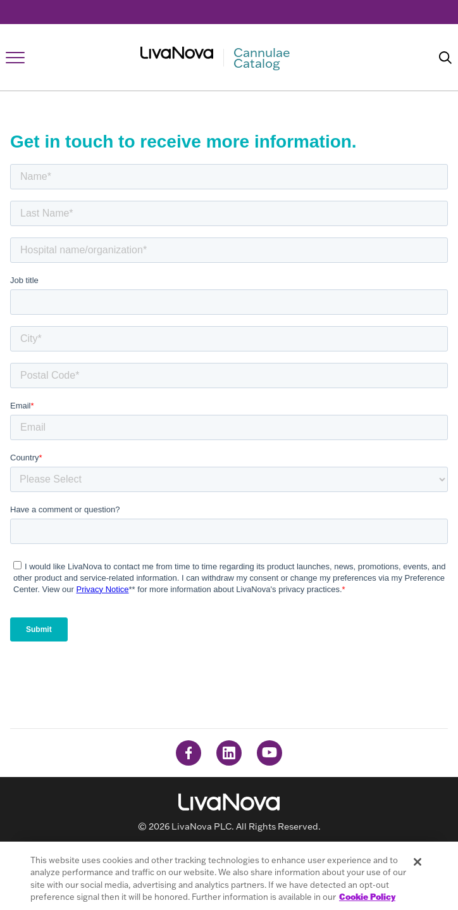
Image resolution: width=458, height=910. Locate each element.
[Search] (445, 57)
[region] (229, 876)
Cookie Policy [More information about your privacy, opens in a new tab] (367, 897)
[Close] (417, 862)
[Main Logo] (229, 57)
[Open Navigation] (15, 57)
